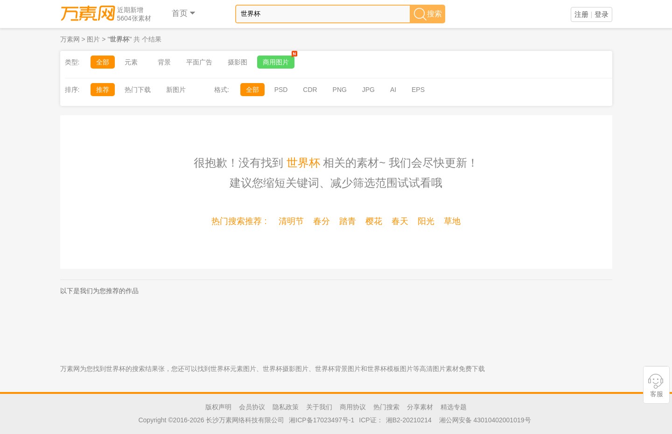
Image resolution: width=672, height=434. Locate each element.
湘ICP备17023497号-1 (321, 420)
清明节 (291, 221)
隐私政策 (286, 407)
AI (393, 89)
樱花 (373, 221)
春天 (400, 221)
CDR (310, 89)
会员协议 (252, 407)
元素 (131, 62)
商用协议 (353, 407)
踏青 (347, 221)
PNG (340, 89)
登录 (602, 14)
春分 (321, 221)
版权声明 (218, 407)
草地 (452, 221)
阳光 (426, 221)
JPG (368, 89)
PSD (281, 89)
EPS (418, 89)
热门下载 (138, 89)
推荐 (102, 89)
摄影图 (237, 62)
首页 (184, 13)
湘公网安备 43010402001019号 (485, 420)
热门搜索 (386, 407)
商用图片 (278, 61)
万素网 (70, 39)
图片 (93, 39)
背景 (164, 62)
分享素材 (420, 407)
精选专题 (454, 407)
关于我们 (319, 407)
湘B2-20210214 (409, 420)
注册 (581, 14)
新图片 (176, 89)
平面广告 (199, 62)
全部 (102, 62)
